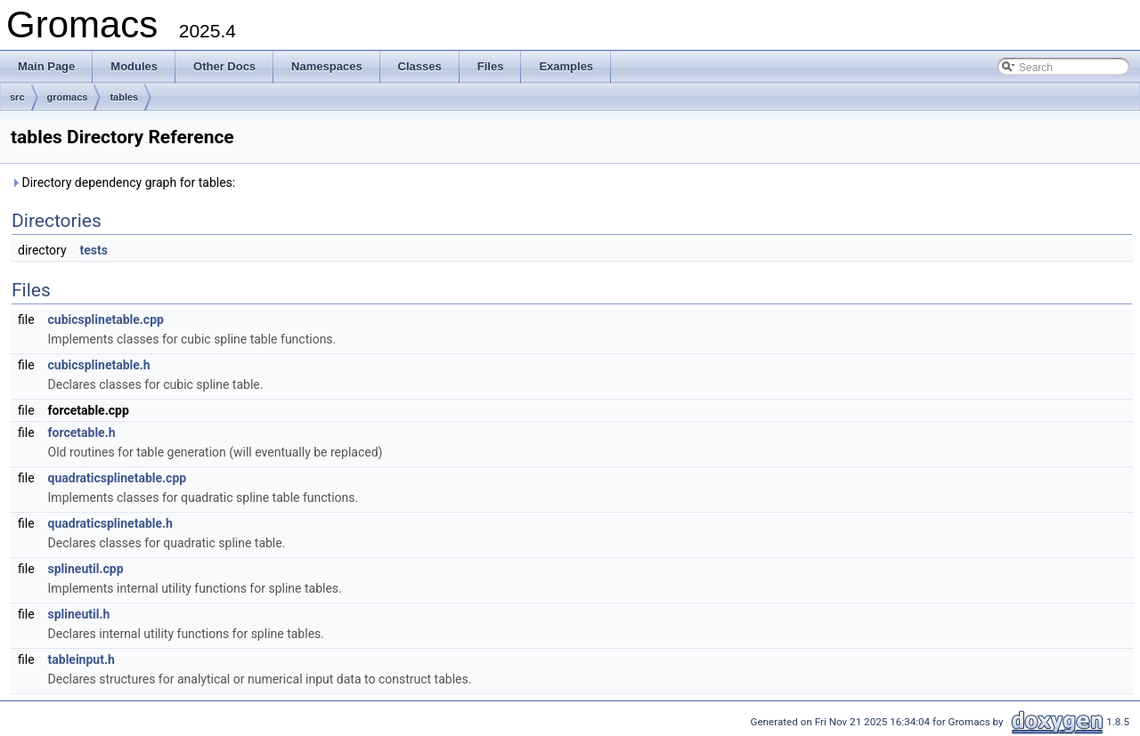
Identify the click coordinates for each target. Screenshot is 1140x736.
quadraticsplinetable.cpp (117, 478)
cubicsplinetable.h (99, 365)
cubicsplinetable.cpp (106, 319)
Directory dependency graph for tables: (123, 182)
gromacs (67, 97)
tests (94, 250)
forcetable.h (82, 432)
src (17, 97)
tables (124, 97)
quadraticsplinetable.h (110, 523)
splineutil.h (79, 614)
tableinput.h (81, 659)
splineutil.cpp (86, 569)
